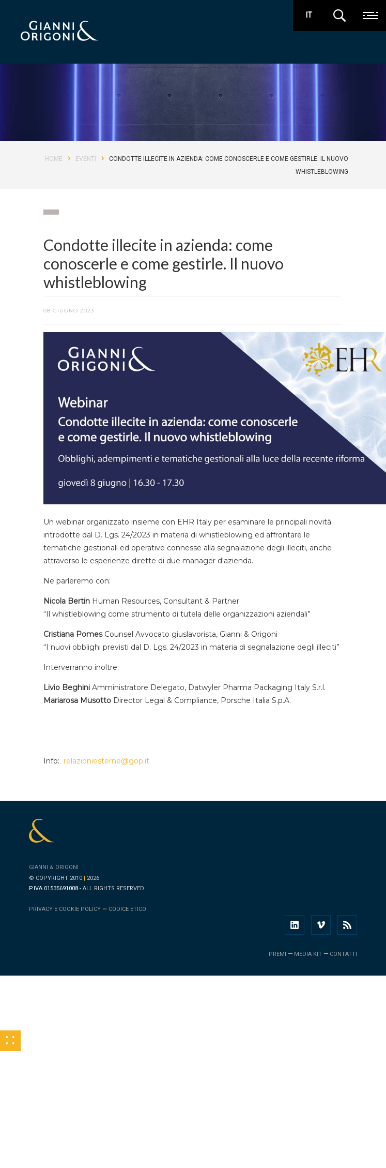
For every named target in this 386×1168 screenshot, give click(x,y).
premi (277, 954)
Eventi (85, 158)
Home (54, 158)
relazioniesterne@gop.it (105, 761)
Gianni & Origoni (54, 867)
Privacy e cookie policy (65, 909)
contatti (343, 954)
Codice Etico (127, 909)
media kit (308, 954)
